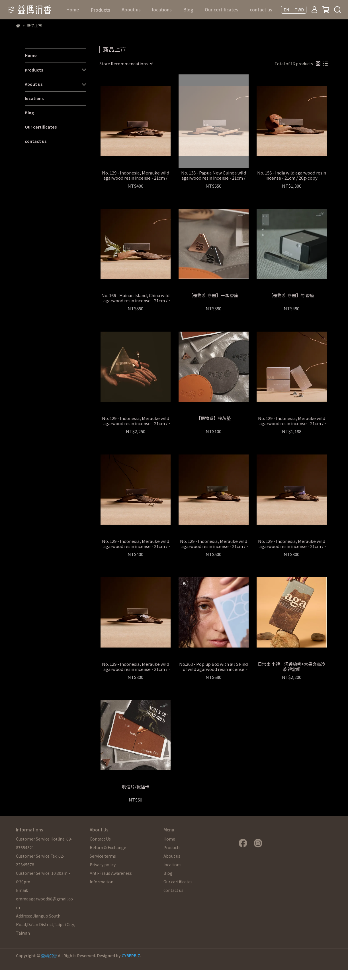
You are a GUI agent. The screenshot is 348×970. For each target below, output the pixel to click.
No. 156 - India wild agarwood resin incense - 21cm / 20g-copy (291, 175)
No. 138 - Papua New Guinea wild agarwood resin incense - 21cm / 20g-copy (213, 175)
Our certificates (221, 9)
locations (162, 9)
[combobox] (125, 63)
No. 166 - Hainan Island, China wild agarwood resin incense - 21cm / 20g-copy (135, 298)
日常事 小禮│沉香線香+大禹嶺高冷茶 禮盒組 (291, 666)
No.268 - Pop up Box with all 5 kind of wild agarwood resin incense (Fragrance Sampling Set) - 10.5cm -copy (213, 666)
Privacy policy (103, 864)
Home (72, 9)
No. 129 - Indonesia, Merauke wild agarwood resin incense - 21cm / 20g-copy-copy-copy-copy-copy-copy (291, 421)
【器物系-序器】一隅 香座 (213, 295)
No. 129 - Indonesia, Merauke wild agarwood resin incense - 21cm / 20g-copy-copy (135, 544)
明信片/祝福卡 (135, 787)
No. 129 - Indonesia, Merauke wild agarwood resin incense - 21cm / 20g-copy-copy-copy (213, 544)
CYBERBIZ (131, 955)
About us (131, 9)
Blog (188, 9)
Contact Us (100, 839)
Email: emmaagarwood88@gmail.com (44, 898)
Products (34, 70)
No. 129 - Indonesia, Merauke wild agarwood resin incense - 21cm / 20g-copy (135, 175)
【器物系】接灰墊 (213, 418)
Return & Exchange (108, 847)
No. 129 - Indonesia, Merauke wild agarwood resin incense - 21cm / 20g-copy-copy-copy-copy (291, 544)
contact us (261, 9)
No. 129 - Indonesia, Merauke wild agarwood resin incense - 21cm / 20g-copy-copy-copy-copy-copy (135, 666)
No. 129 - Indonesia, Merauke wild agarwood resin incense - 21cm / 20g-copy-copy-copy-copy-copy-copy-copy (135, 421)
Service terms (103, 856)
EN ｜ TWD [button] (294, 9)
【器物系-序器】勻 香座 (291, 295)
